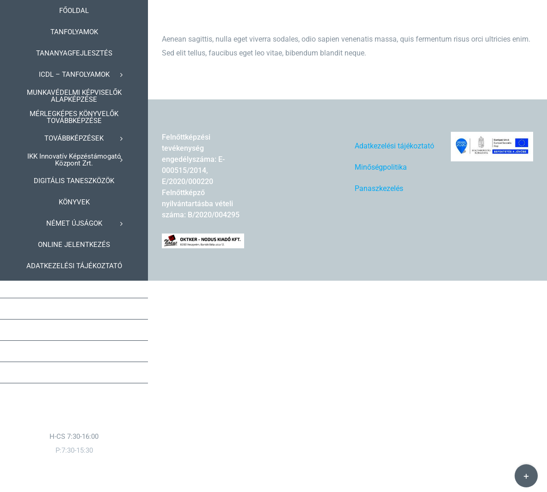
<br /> (327, 166)
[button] (74, 372)
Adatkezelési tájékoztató (394, 145)
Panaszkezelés (379, 188)
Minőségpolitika (381, 167)
